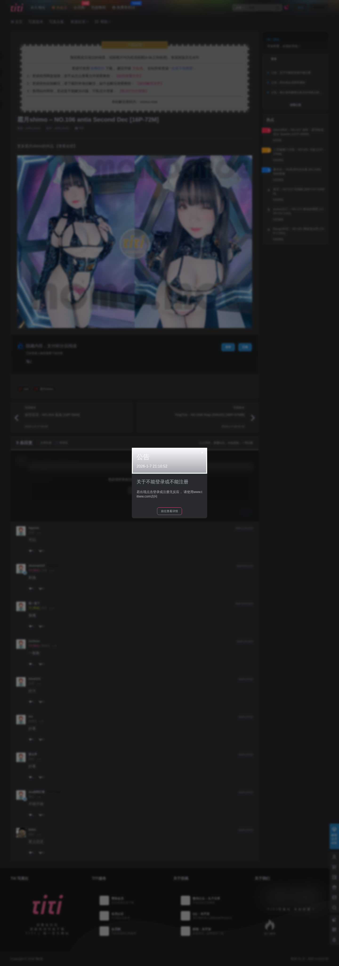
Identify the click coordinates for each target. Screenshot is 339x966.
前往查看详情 (169, 511)
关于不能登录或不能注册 (162, 481)
